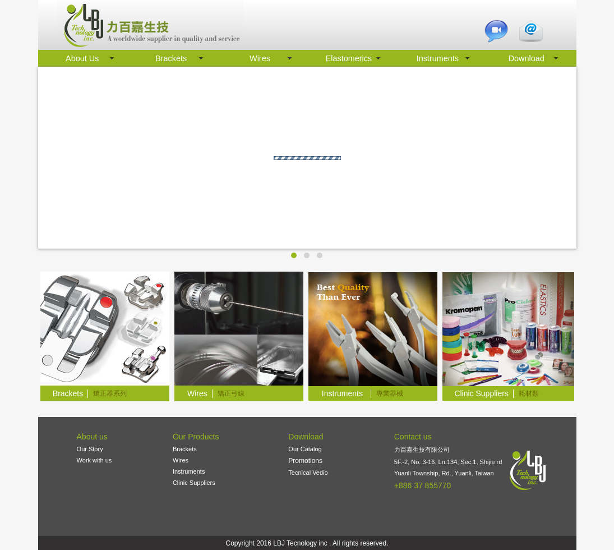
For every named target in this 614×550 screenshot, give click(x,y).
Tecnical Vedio (307, 472)
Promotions (305, 461)
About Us (82, 58)
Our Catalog (304, 449)
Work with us (94, 460)
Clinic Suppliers (194, 482)
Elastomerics (349, 58)
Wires (260, 58)
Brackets (171, 58)
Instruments (438, 58)
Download (526, 58)
